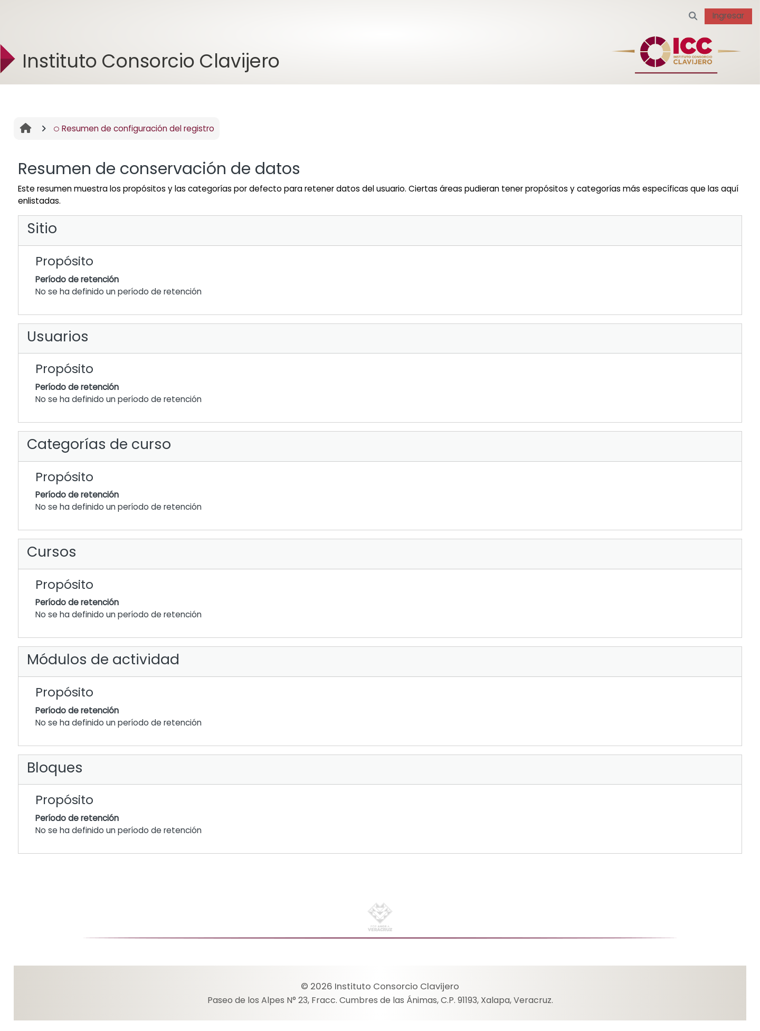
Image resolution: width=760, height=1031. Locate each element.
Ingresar (728, 15)
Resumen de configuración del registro (133, 128)
